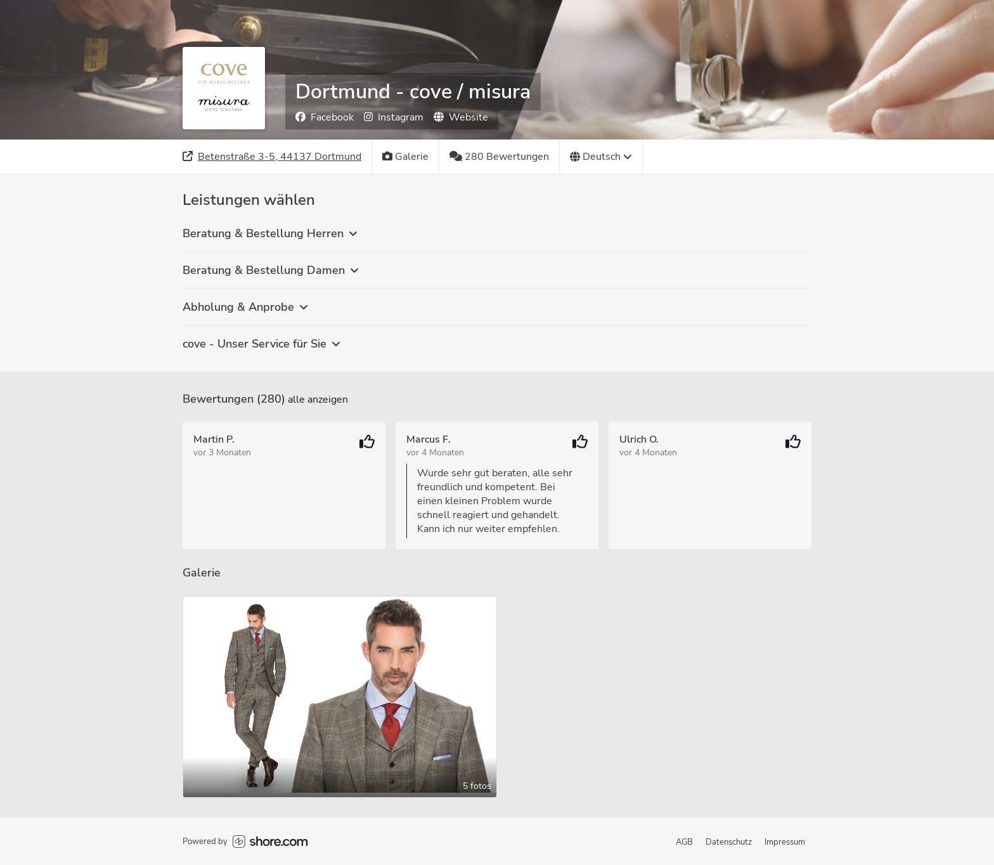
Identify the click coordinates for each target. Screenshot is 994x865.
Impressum (785, 842)
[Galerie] (405, 157)
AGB (684, 842)
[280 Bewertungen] (499, 157)
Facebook (324, 117)
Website (461, 117)
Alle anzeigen (318, 399)
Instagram (393, 117)
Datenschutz (729, 842)
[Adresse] (272, 157)
